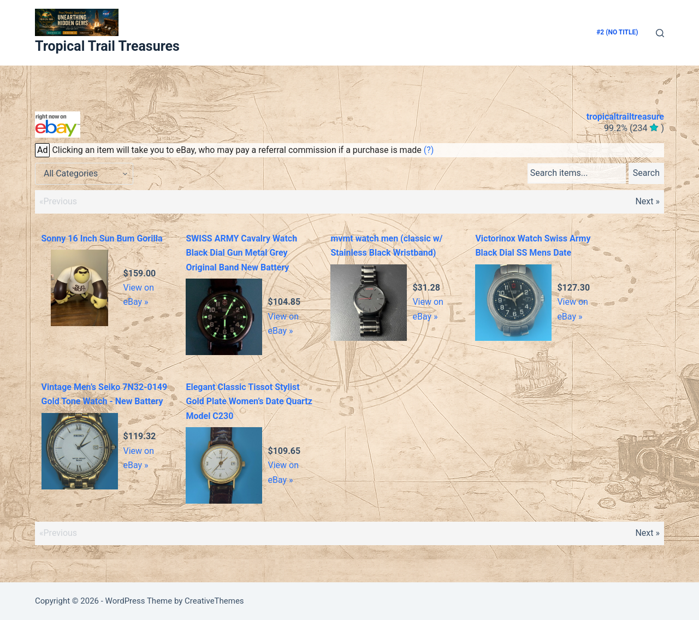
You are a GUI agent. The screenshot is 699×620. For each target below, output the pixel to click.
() (634, 128)
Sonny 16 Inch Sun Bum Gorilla (102, 238)
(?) (429, 150)
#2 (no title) (617, 32)
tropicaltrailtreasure (625, 116)
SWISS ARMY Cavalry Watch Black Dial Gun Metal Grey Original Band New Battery (241, 253)
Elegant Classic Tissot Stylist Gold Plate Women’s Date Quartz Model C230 (249, 401)
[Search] (660, 33)
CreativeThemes (214, 601)
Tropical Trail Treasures (107, 46)
